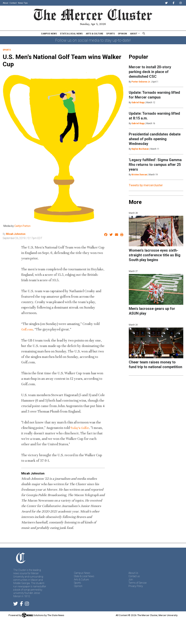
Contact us (134, 576)
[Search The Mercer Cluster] (144, 33)
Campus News (49, 33)
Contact (13, 3)
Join (130, 579)
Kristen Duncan (139, 174)
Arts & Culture (94, 33)
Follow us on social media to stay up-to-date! (93, 40)
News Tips (23, 3)
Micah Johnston (15, 233)
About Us (133, 572)
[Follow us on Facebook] (21, 604)
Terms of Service (137, 582)
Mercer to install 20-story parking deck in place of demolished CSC (150, 72)
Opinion (122, 33)
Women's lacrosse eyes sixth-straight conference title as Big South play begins (154, 255)
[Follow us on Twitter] (15, 604)
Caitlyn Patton (22, 225)
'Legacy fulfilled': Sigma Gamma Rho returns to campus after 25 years (155, 164)
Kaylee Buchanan (140, 148)
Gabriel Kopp (138, 102)
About (5, 3)
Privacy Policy (135, 586)
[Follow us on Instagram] (27, 604)
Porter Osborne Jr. (141, 81)
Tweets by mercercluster (146, 185)
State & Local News (71, 33)
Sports (110, 33)
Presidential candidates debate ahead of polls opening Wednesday (155, 139)
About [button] (134, 33)
